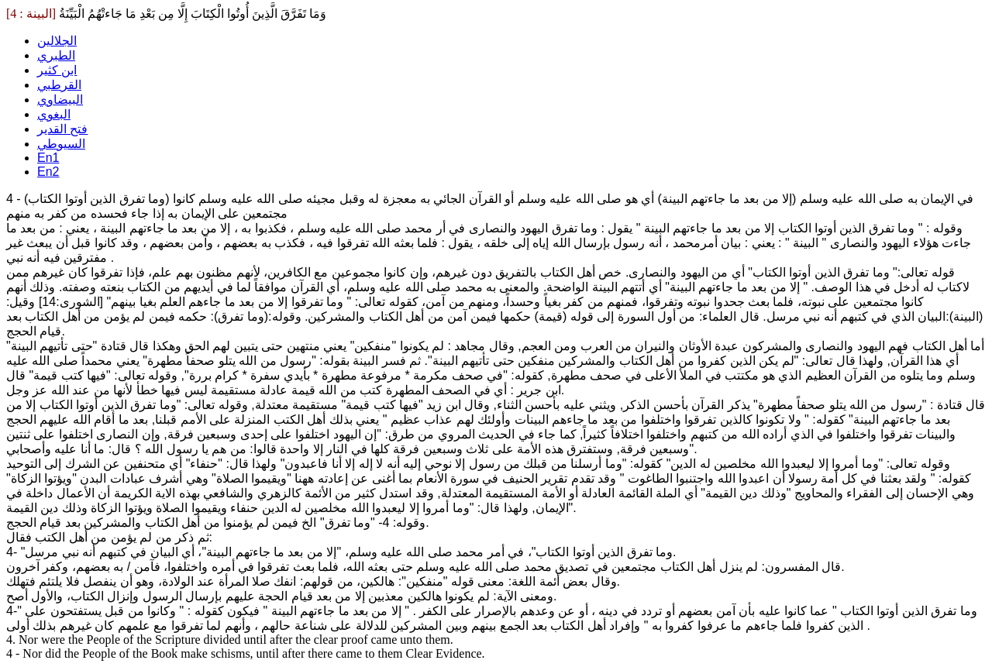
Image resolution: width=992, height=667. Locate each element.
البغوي (54, 114)
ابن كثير (57, 70)
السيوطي (61, 143)
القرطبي (59, 84)
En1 (48, 157)
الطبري (56, 55)
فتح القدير (62, 129)
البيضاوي (60, 99)
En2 (48, 171)
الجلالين (57, 40)
